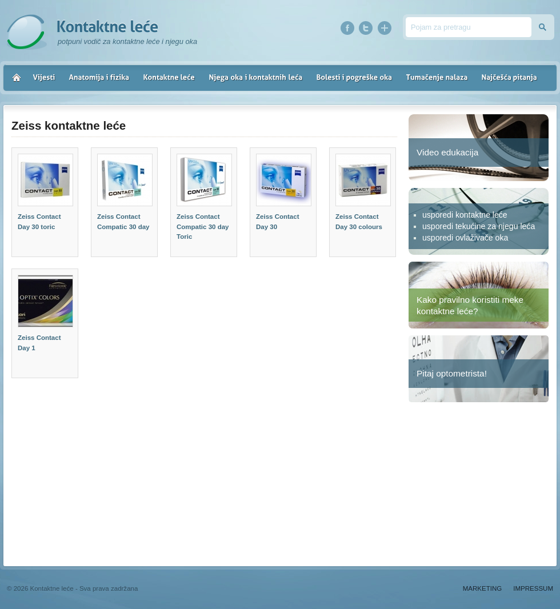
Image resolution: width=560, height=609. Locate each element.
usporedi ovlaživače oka (465, 237)
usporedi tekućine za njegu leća (478, 226)
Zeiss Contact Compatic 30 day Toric (203, 226)
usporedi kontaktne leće (464, 214)
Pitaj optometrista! (452, 373)
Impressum (533, 588)
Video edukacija (447, 152)
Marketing (482, 588)
